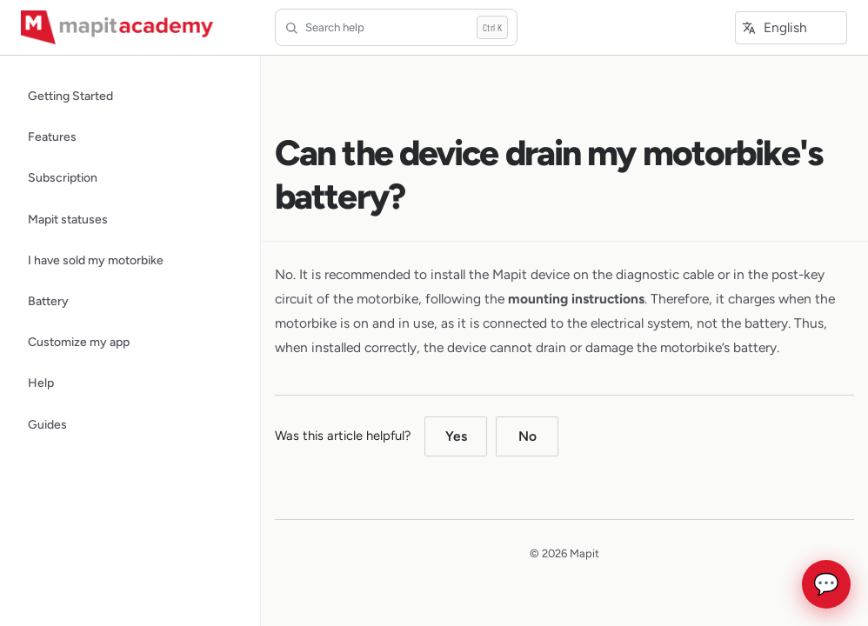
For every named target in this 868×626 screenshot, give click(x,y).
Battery (48, 301)
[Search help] (396, 27)
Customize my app (79, 341)
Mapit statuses (68, 219)
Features (52, 136)
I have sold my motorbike (96, 260)
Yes (456, 436)
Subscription (62, 177)
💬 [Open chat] (826, 584)
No (527, 436)
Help (41, 382)
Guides (47, 424)
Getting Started (70, 95)
